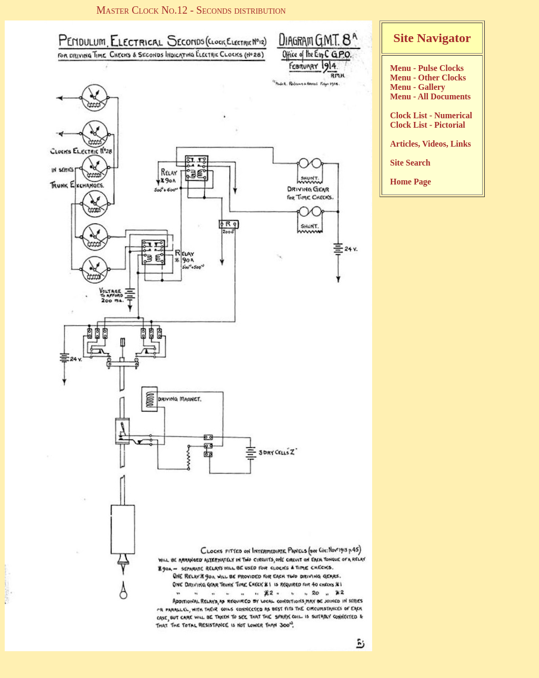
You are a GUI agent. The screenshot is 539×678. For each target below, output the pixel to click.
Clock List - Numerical (431, 115)
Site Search (410, 162)
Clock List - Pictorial (427, 124)
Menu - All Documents (430, 96)
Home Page (410, 181)
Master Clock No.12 (141, 10)
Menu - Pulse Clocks (427, 68)
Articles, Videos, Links (430, 143)
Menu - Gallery (417, 87)
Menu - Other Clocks (428, 77)
